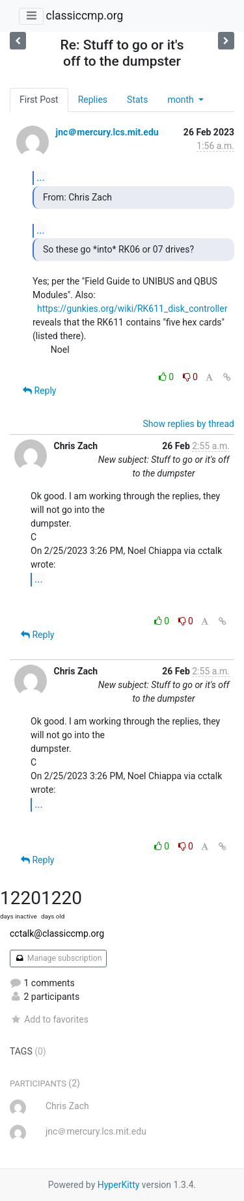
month (181, 99)
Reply (39, 390)
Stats (137, 99)
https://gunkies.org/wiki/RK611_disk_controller (132, 308)
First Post (39, 99)
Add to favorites (49, 1019)
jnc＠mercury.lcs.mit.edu (106, 132)
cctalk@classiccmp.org (57, 933)
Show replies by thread (188, 424)
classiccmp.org (84, 15)
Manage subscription (58, 958)
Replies (92, 99)
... (40, 177)
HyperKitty (119, 1185)
